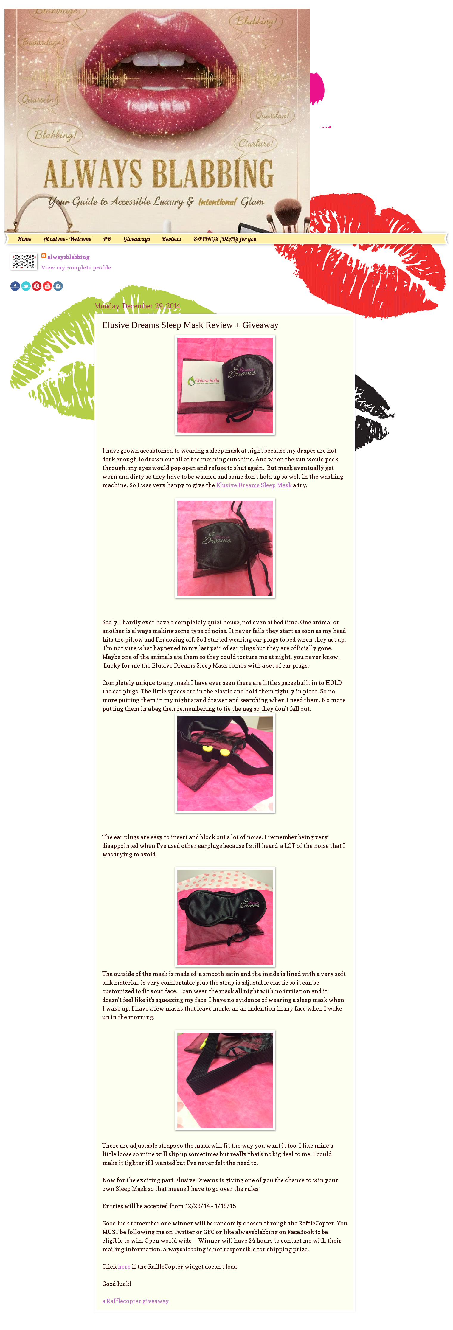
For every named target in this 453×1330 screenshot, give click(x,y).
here (125, 1266)
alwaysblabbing (68, 257)
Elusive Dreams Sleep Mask (254, 485)
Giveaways (136, 239)
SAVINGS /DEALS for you (224, 239)
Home (24, 239)
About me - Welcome (67, 239)
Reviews (171, 239)
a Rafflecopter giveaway (135, 1301)
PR (107, 239)
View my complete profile (76, 267)
